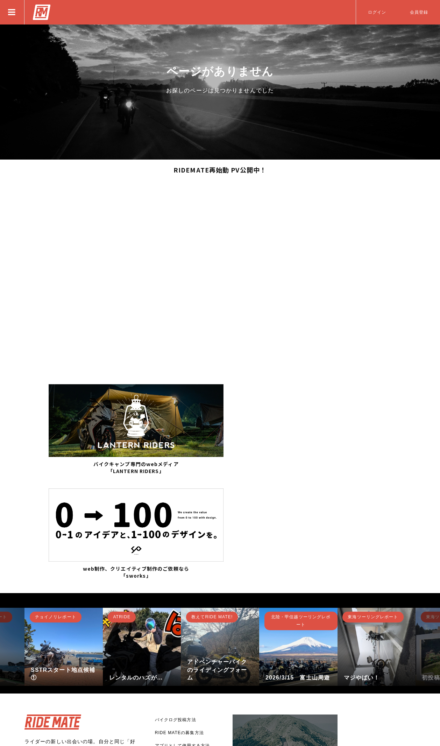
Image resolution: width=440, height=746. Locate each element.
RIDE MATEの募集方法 (179, 624)
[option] (63, 538)
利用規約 (164, 689)
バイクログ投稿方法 (175, 611)
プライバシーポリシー (178, 676)
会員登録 (419, 12)
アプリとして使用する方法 (182, 637)
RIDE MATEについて (177, 650)
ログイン (377, 12)
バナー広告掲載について (180, 663)
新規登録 (47, 672)
